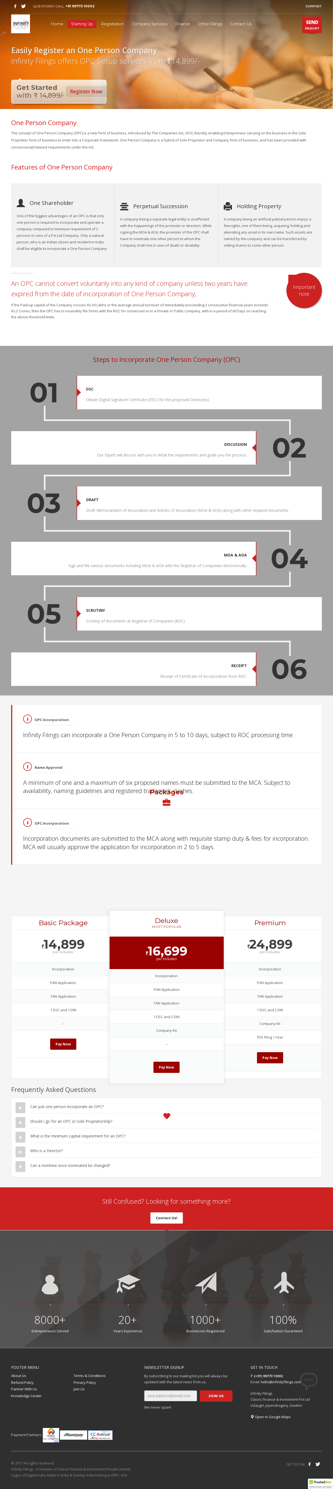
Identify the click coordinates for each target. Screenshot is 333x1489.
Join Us (79, 1389)
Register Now (87, 91)
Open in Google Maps (270, 1416)
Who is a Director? (46, 1150)
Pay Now (63, 1044)
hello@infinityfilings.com (281, 1381)
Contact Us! (166, 1217)
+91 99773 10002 (80, 6)
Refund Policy (22, 1382)
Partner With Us (24, 1389)
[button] (320, 1484)
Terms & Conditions (90, 1375)
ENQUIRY (312, 26)
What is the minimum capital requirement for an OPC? (77, 1136)
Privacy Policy (85, 1382)
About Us (18, 1375)
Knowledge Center (26, 1395)
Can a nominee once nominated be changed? (70, 1165)
